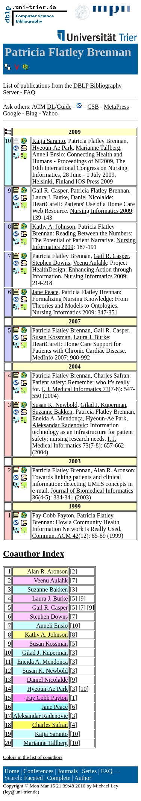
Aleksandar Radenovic (59, 425)
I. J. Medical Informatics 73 (75, 389)
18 (8, 725)
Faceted (33, 778)
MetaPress (116, 106)
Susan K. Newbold (54, 405)
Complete (58, 778)
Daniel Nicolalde (91, 197)
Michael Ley (105, 786)
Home (12, 771)
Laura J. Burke (50, 197)
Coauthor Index (33, 553)
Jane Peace (45, 292)
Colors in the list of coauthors (32, 757)
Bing (31, 113)
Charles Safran (111, 375)
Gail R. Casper (50, 190)
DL (51, 106)
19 (8, 734)
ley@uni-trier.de (21, 792)
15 (8, 698)
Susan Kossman (51, 337)
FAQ (29, 92)
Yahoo (50, 113)
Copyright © (16, 786)
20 (8, 743)
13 (8, 680)
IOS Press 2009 (94, 181)
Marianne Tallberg (98, 147)
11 (8, 661)
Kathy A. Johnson (53, 226)
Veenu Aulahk (90, 262)
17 (8, 716)
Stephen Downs (51, 262)
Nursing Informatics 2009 (101, 211)
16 (8, 707)
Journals (67, 771)
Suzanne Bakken (52, 411)
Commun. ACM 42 (55, 535)
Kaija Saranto (48, 141)
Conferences (38, 771)
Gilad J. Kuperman (103, 405)
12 (8, 671)
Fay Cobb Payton (53, 515)
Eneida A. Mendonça (57, 418)
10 (75, 625)
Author (82, 778)
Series (89, 771)
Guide (64, 106)
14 (8, 689)
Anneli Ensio (48, 154)
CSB (93, 106)
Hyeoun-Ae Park (52, 147)
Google (12, 113)
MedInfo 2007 (49, 357)
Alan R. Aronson (113, 470)
